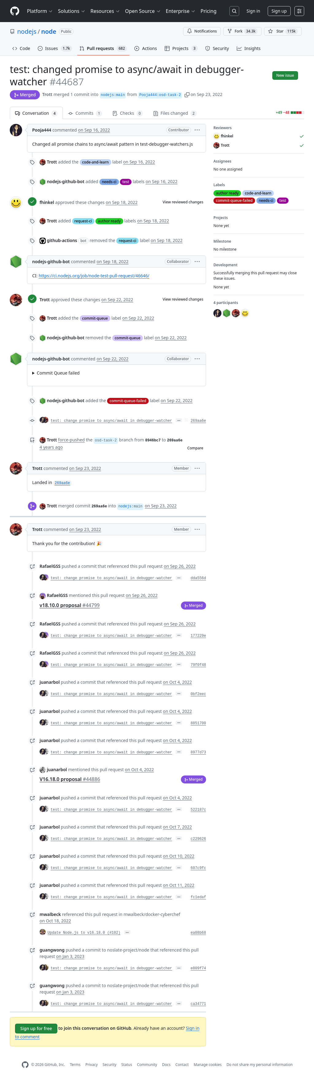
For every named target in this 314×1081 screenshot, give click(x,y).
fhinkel (47, 202)
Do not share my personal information (260, 1064)
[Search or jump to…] (234, 11)
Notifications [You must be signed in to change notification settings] (202, 31)
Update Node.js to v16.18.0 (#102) (84, 933)
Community (147, 1064)
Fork (242, 31)
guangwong (52, 950)
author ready (109, 221)
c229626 (198, 839)
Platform (40, 11)
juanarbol (50, 682)
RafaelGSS (50, 566)
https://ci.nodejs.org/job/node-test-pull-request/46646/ (94, 276)
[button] (187, 94)
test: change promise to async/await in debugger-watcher (111, 421)
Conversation (36, 113)
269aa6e (198, 421)
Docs (166, 1064)
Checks (128, 113)
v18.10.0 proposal (70, 605)
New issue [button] (285, 75)
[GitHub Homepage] (25, 1065)
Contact (182, 1064)
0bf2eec (198, 694)
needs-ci (109, 181)
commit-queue (95, 318)
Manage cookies (207, 1064)
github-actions (62, 240)
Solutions (72, 11)
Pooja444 (41, 130)
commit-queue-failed (127, 400)
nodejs (26, 31)
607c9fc (198, 868)
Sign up (279, 11)
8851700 (198, 723)
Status (126, 1064)
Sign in (253, 11)
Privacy (92, 1064)
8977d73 (198, 752)
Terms (75, 1064)
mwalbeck (50, 914)
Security (110, 1064)
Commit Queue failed (58, 373)
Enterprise (181, 11)
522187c (198, 810)
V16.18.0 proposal (70, 779)
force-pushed (71, 440)
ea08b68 (198, 933)
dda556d (198, 578)
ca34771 (198, 1004)
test (125, 181)
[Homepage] (15, 11)
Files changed (175, 113)
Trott (47, 94)
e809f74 (198, 968)
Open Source (143, 11)
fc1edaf (198, 897)
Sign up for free (36, 1028)
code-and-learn (95, 162)
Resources (105, 11)
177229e (198, 636)
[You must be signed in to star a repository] (283, 31)
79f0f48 (198, 665)
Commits (85, 113)
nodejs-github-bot (65, 181)
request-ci (83, 221)
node (48, 31)
